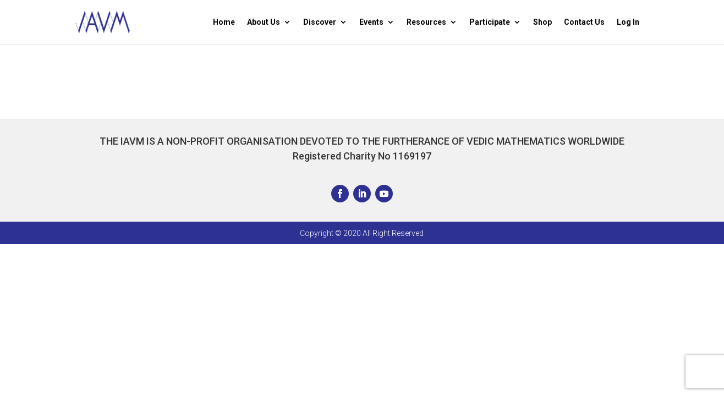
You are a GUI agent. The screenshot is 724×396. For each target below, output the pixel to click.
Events (371, 22)
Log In (628, 22)
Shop (542, 22)
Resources (426, 22)
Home (224, 22)
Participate (489, 22)
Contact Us (584, 22)
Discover (319, 22)
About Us (263, 22)
